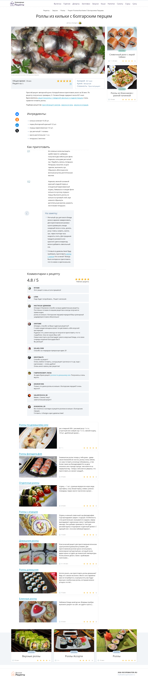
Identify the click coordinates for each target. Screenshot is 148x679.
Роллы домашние (28, 569)
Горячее (66, 3)
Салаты (120, 3)
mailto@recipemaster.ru (126, 675)
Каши (103, 3)
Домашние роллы (29, 540)
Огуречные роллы (29, 482)
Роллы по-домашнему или (33, 424)
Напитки (111, 3)
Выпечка (57, 3)
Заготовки (86, 3)
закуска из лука (67, 105)
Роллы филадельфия (30, 453)
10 (70, 84)
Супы (135, 3)
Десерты (76, 3)
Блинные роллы (28, 598)
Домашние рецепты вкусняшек (18, 673)
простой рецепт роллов (51, 105)
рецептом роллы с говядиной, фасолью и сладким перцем (60, 98)
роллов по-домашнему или (60, 375)
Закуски (95, 3)
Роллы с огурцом (28, 511)
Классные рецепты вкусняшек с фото (17, 3)
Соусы (127, 3)
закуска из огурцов (81, 105)
